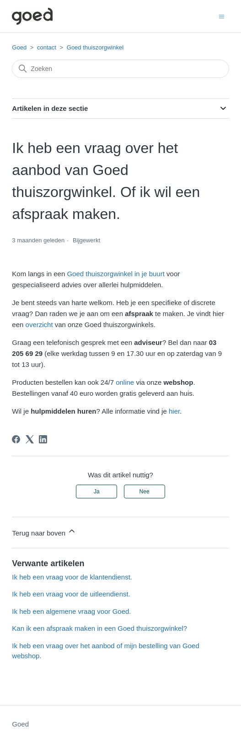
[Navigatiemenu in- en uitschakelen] (222, 16)
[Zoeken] (120, 69)
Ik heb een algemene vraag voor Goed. (71, 611)
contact (46, 47)
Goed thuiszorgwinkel (95, 47)
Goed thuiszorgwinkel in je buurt (115, 274)
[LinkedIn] (43, 439)
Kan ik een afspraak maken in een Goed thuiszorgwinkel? (99, 628)
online (125, 382)
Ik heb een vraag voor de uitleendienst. (71, 594)
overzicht (39, 324)
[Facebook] (16, 439)
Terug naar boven (44, 531)
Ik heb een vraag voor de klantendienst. (72, 577)
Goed (19, 47)
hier (174, 411)
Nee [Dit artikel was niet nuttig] (144, 491)
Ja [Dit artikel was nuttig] (97, 491)
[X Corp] (30, 439)
